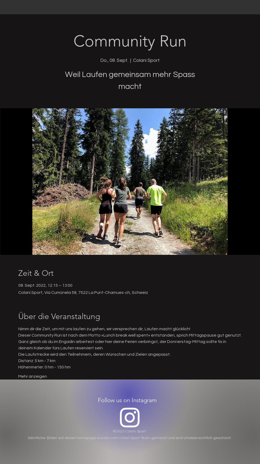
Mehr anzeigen (32, 376)
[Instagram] (129, 417)
